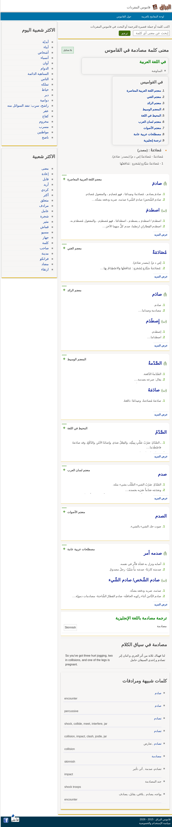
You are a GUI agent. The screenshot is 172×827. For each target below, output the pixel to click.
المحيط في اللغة (150, 115)
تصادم (157, 718)
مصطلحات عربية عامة (146, 134)
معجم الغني (153, 96)
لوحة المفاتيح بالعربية (152, 16)
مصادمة (156, 756)
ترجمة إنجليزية (151, 140)
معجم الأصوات (151, 128)
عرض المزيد (160, 234)
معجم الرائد (153, 103)
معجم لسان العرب (149, 121)
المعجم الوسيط (151, 109)
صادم (157, 693)
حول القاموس (123, 16)
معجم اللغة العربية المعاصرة (143, 90)
